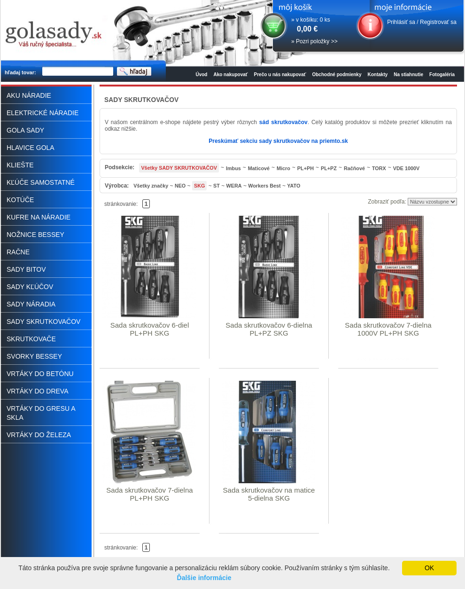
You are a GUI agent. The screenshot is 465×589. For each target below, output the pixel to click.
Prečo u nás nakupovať (280, 74)
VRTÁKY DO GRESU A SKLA (41, 413)
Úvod (201, 74)
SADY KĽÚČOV (30, 287)
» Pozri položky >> (314, 41)
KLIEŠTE (20, 165)
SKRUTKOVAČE (31, 339)
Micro (283, 168)
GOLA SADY (25, 130)
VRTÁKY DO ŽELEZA (39, 435)
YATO (293, 185)
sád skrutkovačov (283, 122)
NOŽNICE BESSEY (35, 234)
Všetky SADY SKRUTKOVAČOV (179, 168)
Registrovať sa (438, 22)
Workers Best (264, 185)
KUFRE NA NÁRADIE (38, 217)
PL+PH (305, 168)
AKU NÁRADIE (29, 95)
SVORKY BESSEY (34, 356)
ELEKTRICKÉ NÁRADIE (42, 113)
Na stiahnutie (408, 74)
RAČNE (18, 252)
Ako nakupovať (230, 74)
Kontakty (378, 74)
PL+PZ (329, 168)
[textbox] (77, 71)
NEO (180, 185)
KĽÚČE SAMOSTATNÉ (41, 182)
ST (216, 185)
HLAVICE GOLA (30, 147)
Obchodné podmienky (336, 74)
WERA (234, 185)
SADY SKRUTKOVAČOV (43, 321)
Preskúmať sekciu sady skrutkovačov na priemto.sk (278, 141)
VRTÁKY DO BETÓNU (40, 373)
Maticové (259, 168)
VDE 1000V (406, 168)
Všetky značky (150, 185)
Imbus (233, 168)
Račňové (354, 168)
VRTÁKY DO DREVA (37, 391)
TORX (379, 168)
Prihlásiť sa (401, 22)
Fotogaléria (442, 74)
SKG (199, 185)
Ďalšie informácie (204, 577)
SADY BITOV (26, 269)
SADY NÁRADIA (31, 304)
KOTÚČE (20, 200)
